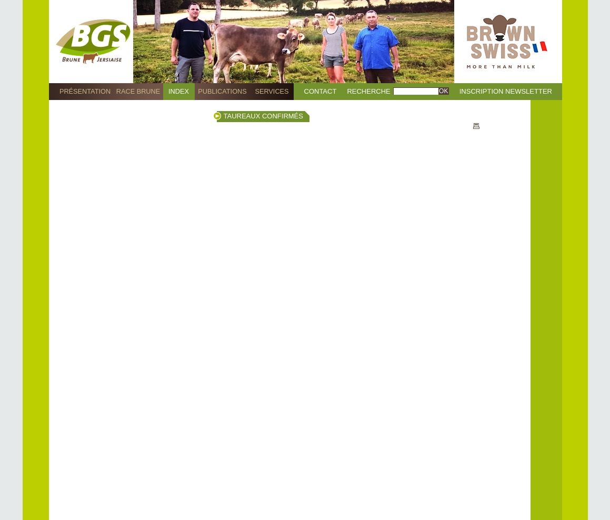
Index (178, 91)
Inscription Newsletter (505, 91)
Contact (320, 91)
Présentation (85, 91)
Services (271, 91)
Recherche (368, 91)
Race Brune (138, 91)
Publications (222, 91)
